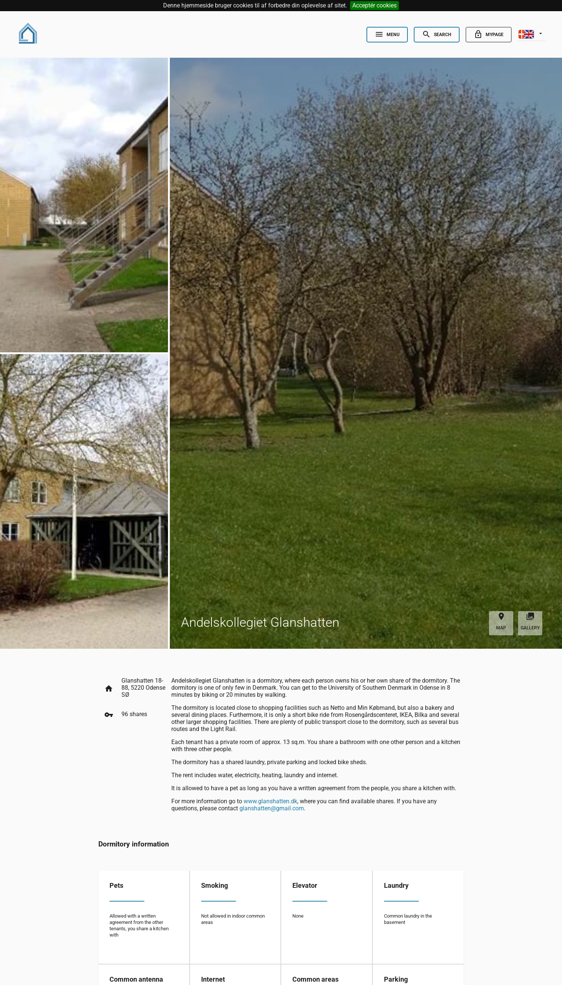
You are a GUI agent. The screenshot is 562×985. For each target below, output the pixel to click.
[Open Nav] (387, 34)
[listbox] (531, 33)
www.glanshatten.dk (270, 801)
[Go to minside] (489, 34)
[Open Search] (437, 34)
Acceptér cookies (374, 5)
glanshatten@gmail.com (271, 808)
